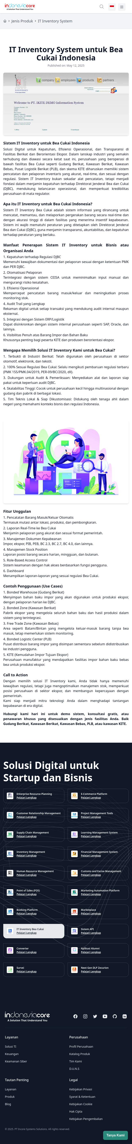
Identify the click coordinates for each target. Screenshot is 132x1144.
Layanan (10, 1089)
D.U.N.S (74, 1069)
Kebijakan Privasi (80, 1089)
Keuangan (12, 1054)
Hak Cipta (75, 1111)
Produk (10, 1097)
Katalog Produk (79, 1054)
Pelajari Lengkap (26, 797)
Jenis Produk (22, 20)
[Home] (5, 21)
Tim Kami (75, 1061)
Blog (8, 1104)
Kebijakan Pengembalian (86, 1119)
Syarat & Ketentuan (82, 1097)
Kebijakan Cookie (80, 1104)
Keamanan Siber (16, 1061)
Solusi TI (10, 1046)
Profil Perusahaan (81, 1046)
